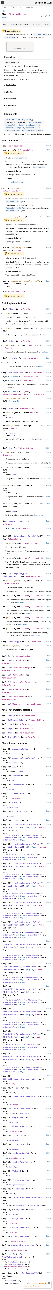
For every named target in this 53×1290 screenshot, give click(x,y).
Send (11, 724)
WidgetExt (17, 1218)
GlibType (31, 827)
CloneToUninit (20, 811)
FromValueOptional (12, 1257)
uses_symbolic (18, 217)
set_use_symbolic (19, 247)
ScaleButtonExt (20, 1153)
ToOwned (16, 1171)
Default (13, 358)
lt (7, 596)
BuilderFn (13, 392)
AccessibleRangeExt (22, 1236)
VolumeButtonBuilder (13, 191)
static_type (12, 646)
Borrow (16, 775)
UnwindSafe (14, 737)
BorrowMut (17, 784)
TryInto (20, 1209)
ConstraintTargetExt (22, 1245)
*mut (42, 886)
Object (15, 1084)
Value (15, 1105)
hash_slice (11, 426)
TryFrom (20, 1188)
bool (39, 217)
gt (7, 618)
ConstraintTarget (22, 682)
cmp (7, 452)
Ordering (7, 455)
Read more (44, 335)
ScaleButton (24, 528)
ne (7, 558)
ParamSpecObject (29, 377)
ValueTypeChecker (15, 1264)
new (12, 150)
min (7, 485)
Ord (10, 448)
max (7, 467)
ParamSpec (13, 377)
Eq (9, 656)
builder (14, 188)
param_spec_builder (16, 398)
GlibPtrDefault (14, 827)
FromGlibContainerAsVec (25, 824)
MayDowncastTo (30, 1273)
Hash (11, 408)
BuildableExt (19, 793)
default (10, 362)
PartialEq (33, 536)
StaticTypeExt (20, 1162)
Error (10, 1269)
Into (18, 1088)
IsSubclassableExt (22, 1108)
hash (8, 413)
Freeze (11, 715)
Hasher (11, 417)
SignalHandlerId (16, 291)
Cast (14, 802)
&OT (26, 543)
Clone (12, 309)
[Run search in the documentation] (26, 7)
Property (17, 1135)
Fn (4, 284)
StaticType (15, 641)
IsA (9, 660)
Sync (11, 728)
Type (27, 646)
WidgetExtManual (21, 1227)
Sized (14, 435)
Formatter (32, 345)
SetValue (12, 381)
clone (9, 313)
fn (22, 392)
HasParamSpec (16, 372)
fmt (7, 345)
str (27, 392)
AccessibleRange (21, 667)
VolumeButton (43, 2)
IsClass (12, 1113)
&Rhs (27, 558)
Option (6, 583)
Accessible (18, 660)
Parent (11, 528)
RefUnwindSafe (15, 720)
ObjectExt (17, 1117)
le (7, 607)
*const (43, 827)
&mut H (33, 413)
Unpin (11, 733)
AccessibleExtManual (23, 758)
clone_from (11, 328)
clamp (9, 504)
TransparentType (21, 1180)
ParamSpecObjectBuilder (15, 394)
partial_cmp (12, 581)
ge (7, 629)
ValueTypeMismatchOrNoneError (14, 1267)
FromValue (20, 1206)
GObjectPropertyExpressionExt (19, 1079)
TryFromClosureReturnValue (27, 1197)
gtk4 (3, 11)
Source (4, 17)
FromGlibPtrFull (34, 838)
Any (14, 766)
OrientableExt (20, 1126)
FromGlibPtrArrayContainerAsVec (21, 944)
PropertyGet (19, 1144)
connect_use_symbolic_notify (25, 281)
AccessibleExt (20, 749)
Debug (12, 341)
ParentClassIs (16, 521)
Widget (16, 704)
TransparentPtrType (17, 1185)
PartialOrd (9, 576)
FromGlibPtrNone (30, 835)
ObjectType (20, 536)
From (14, 820)
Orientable (18, 689)
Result (8, 348)
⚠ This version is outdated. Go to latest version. (35, 1284)
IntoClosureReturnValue (25, 1096)
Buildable (17, 675)
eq (7, 543)
